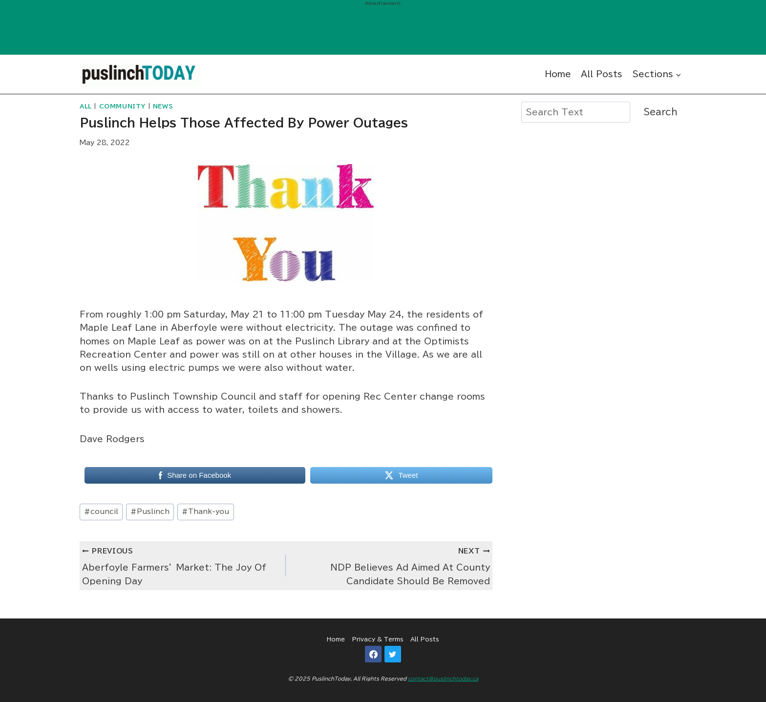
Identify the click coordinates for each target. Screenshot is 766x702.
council (101, 511)
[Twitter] (392, 654)
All (86, 106)
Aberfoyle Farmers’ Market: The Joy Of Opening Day (179, 564)
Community (122, 106)
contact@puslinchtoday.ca (443, 678)
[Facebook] (373, 654)
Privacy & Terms (378, 639)
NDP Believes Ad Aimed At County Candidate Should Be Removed (391, 564)
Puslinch (150, 511)
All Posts (601, 74)
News (163, 106)
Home (558, 74)
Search (661, 111)
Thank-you (205, 511)
